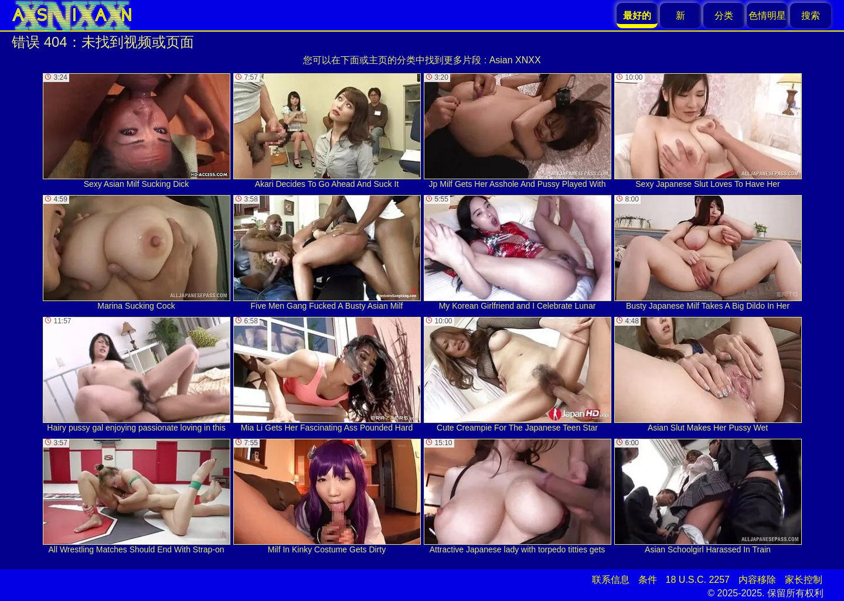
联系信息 (610, 580)
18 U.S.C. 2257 (698, 580)
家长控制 (803, 580)
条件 (647, 580)
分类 (723, 16)
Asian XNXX (515, 60)
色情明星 (767, 16)
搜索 (810, 16)
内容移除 (757, 580)
